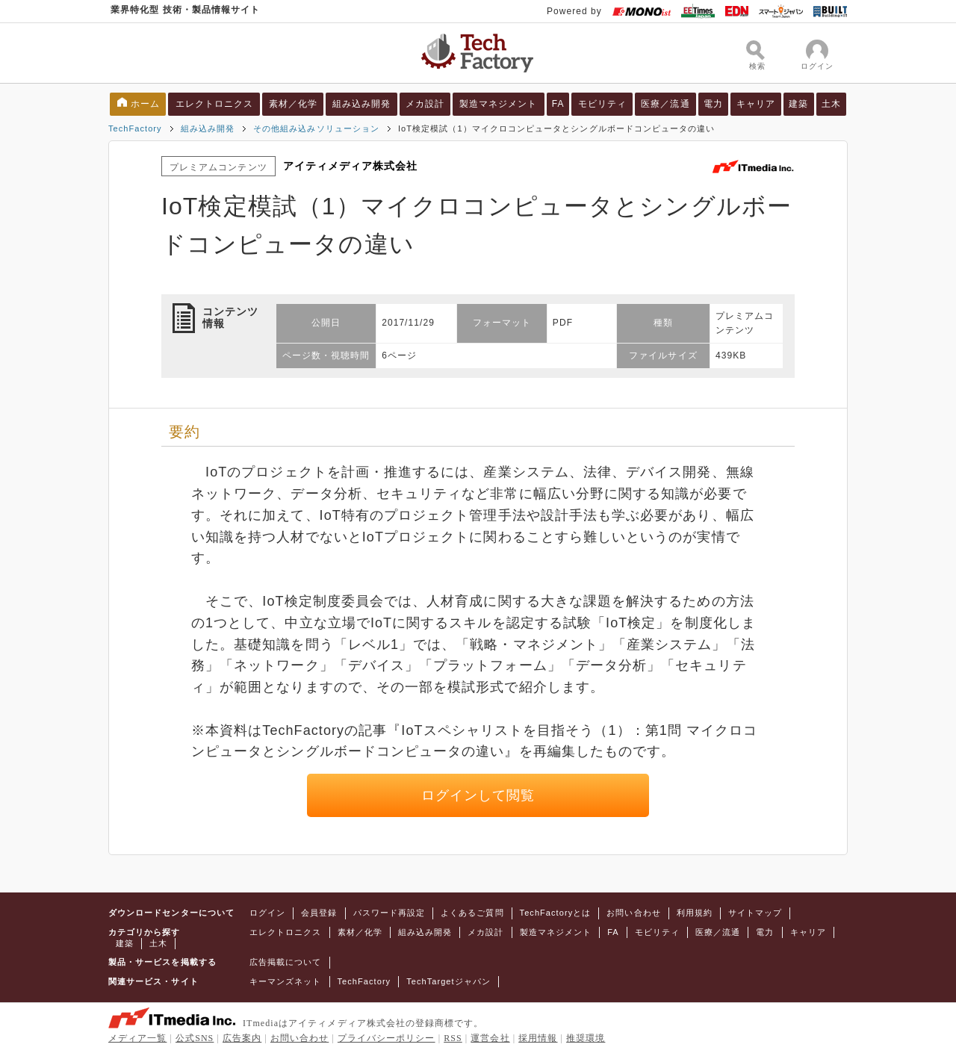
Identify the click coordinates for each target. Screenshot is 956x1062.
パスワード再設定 (389, 912)
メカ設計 (425, 104)
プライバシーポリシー (386, 1038)
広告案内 (242, 1038)
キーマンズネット (285, 981)
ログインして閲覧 (478, 795)
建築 (798, 104)
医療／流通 (665, 104)
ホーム (145, 104)
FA (558, 104)
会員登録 (319, 912)
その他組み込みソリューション (316, 128)
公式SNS (195, 1038)
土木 (831, 104)
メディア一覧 (137, 1038)
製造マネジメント (498, 104)
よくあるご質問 (472, 912)
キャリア (755, 104)
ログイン (267, 912)
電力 (713, 104)
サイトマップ (755, 912)
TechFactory (135, 128)
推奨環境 (585, 1038)
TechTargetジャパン (448, 981)
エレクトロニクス (215, 104)
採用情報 (537, 1038)
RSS (453, 1038)
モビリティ (602, 104)
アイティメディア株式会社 (350, 166)
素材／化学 (293, 104)
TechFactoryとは (556, 912)
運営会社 (490, 1038)
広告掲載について (285, 961)
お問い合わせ (633, 912)
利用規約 (695, 912)
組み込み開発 (361, 104)
